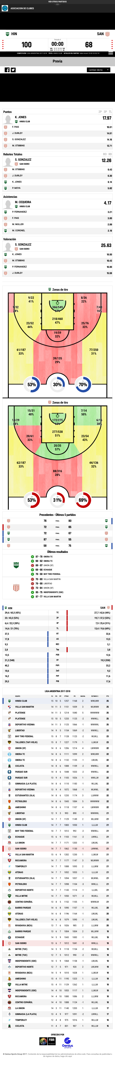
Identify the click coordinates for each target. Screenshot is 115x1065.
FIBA (47, 1043)
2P (100, 112)
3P (105, 112)
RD (110, 154)
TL (110, 112)
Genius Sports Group (67, 1043)
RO (105, 154)
